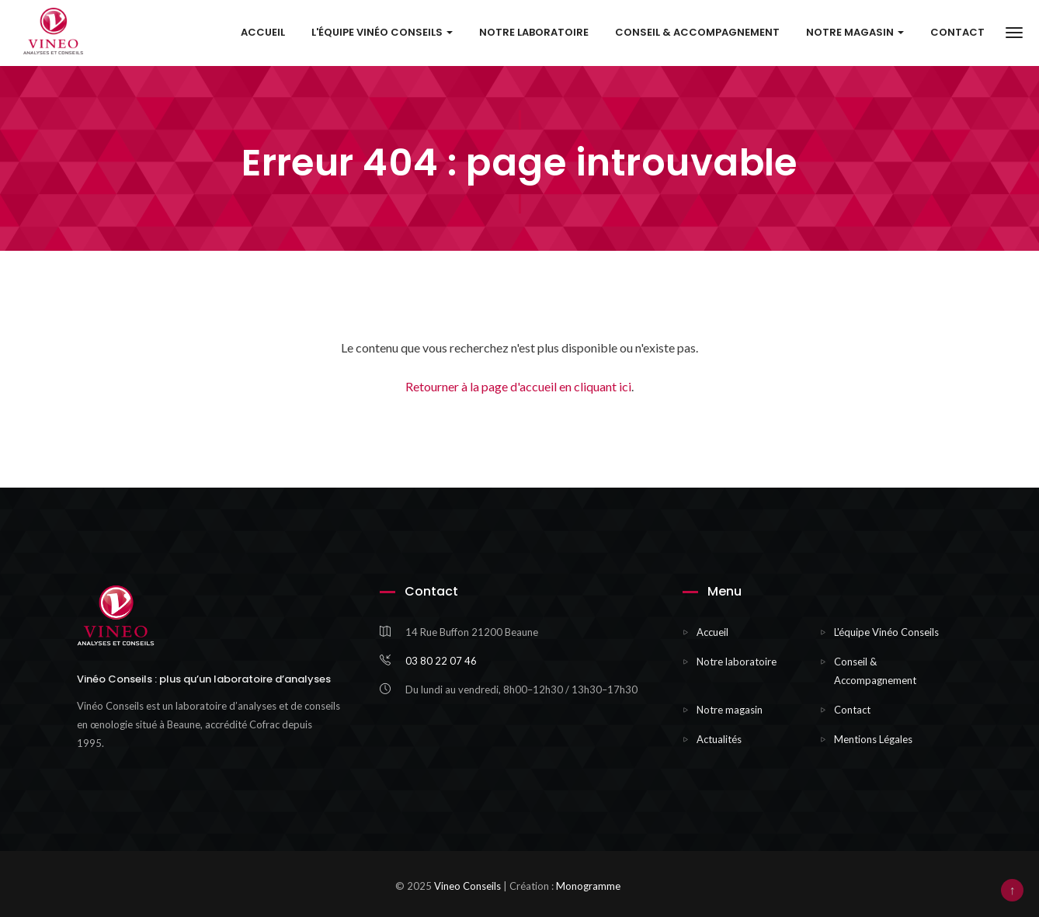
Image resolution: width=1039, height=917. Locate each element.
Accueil (263, 32)
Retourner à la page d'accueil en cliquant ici (518, 386)
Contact (957, 32)
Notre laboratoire (534, 32)
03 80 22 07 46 (441, 661)
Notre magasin (730, 709)
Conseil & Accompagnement (697, 32)
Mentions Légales (873, 739)
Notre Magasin (855, 32)
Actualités (719, 739)
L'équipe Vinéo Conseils (382, 32)
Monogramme (588, 886)
